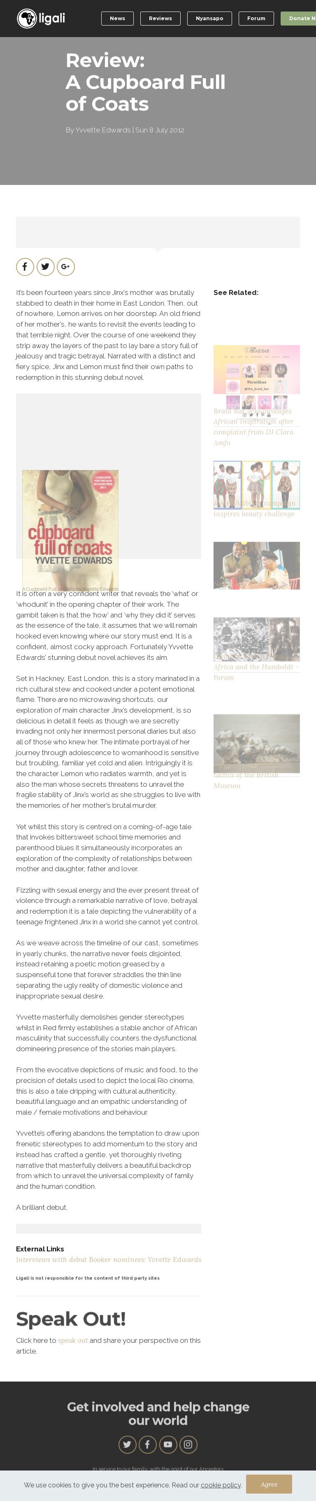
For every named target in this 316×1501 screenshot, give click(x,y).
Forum (256, 18)
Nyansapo (209, 18)
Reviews (160, 18)
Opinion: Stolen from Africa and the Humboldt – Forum (257, 688)
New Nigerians (238, 601)
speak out (73, 1340)
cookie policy (221, 1489)
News (117, 18)
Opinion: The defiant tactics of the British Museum (247, 801)
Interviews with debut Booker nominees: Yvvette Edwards (108, 1259)
